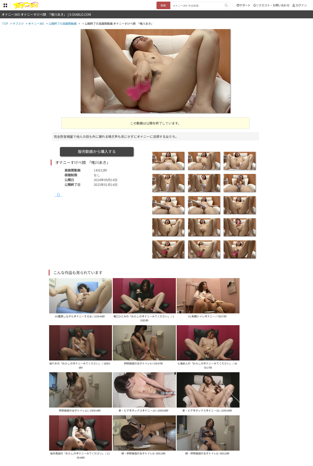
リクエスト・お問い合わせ (271, 5)
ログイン (301, 5)
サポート (244, 5)
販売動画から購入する (97, 151)
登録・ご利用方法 (153, 441)
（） (58, 194)
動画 (163, 5)
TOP (97, 441)
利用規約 (110, 441)
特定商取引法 (129, 441)
